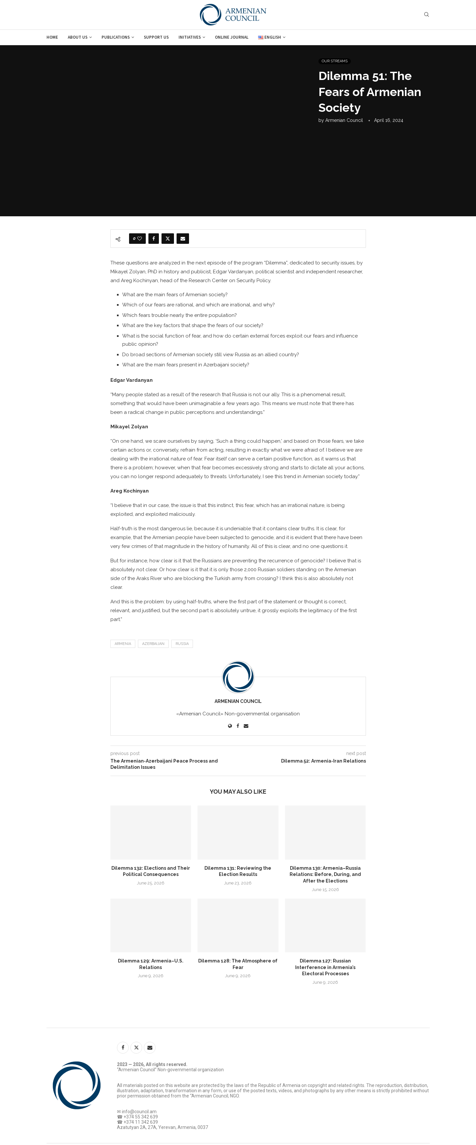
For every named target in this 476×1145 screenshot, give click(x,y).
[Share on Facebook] (153, 238)
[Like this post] (139, 238)
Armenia (123, 644)
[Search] (426, 14)
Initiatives (190, 37)
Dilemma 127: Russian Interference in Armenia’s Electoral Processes (325, 967)
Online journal (231, 37)
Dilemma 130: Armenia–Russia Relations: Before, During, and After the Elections (325, 874)
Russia (182, 644)
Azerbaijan (153, 644)
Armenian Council (344, 120)
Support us (156, 37)
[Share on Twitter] (168, 238)
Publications (116, 37)
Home (52, 37)
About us (77, 37)
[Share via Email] (183, 238)
